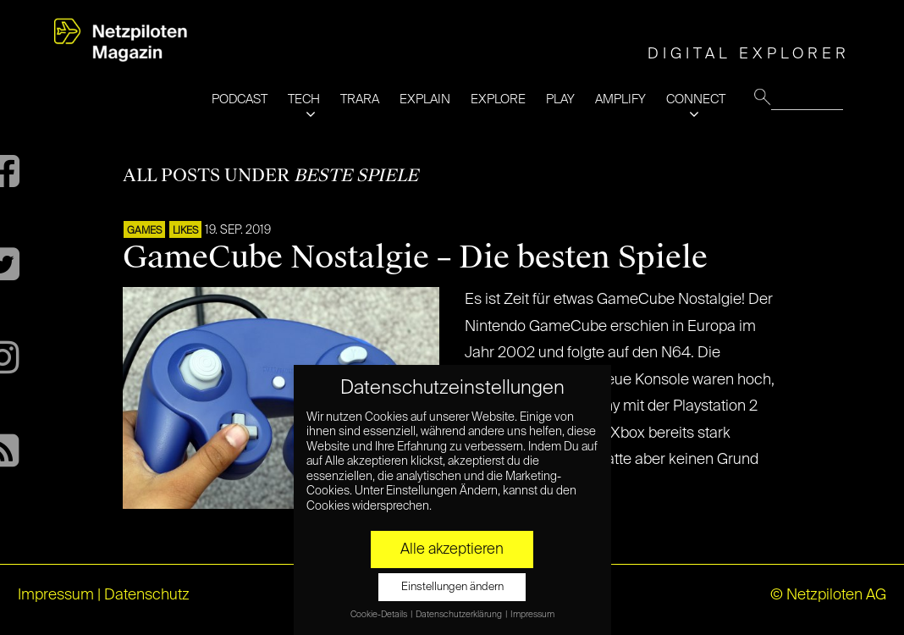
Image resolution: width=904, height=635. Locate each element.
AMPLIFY (620, 99)
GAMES (144, 231)
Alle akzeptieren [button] (452, 549)
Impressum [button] (532, 614)
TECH (304, 99)
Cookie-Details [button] (379, 614)
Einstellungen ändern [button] (452, 587)
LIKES (185, 231)
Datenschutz (147, 595)
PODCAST (239, 99)
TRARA (359, 99)
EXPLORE (498, 99)
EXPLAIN (425, 99)
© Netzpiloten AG (828, 595)
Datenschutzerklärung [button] (460, 614)
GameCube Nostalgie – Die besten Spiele (415, 257)
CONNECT (695, 99)
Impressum (56, 595)
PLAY (560, 99)
